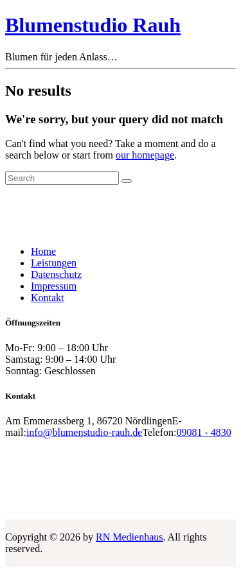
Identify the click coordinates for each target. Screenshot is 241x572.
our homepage (145, 155)
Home (43, 251)
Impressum (53, 286)
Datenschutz (56, 274)
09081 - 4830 (203, 432)
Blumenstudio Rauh (93, 25)
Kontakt (47, 297)
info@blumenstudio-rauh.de (84, 432)
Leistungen (53, 262)
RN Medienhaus (129, 537)
